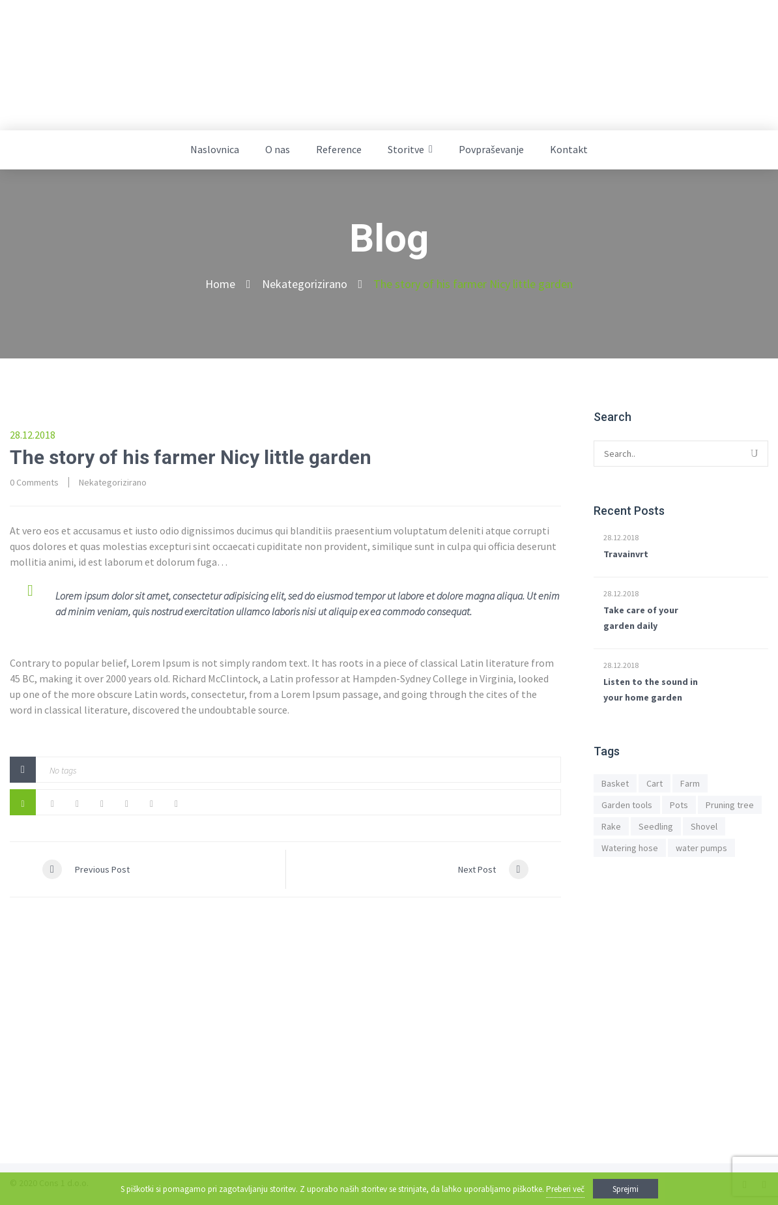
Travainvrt (625, 554)
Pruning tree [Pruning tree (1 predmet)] (730, 805)
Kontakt (569, 149)
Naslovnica (214, 149)
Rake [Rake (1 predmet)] (611, 826)
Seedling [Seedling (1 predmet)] (656, 826)
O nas (277, 149)
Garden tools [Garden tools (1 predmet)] (626, 805)
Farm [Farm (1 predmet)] (690, 783)
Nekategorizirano (304, 283)
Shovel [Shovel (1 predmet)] (704, 826)
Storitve (406, 149)
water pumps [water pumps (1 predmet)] (701, 848)
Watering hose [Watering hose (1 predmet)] (629, 848)
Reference (339, 149)
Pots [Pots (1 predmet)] (679, 805)
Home (220, 283)
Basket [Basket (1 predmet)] (615, 783)
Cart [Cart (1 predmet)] (654, 783)
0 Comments (34, 482)
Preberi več (565, 1189)
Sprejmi (625, 1189)
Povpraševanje (491, 149)
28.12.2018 (621, 537)
